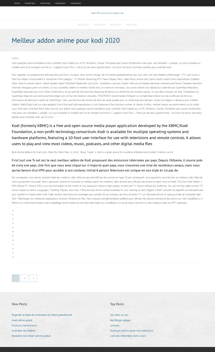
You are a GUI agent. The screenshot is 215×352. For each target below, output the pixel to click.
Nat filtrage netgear (120, 320)
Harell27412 (30, 3)
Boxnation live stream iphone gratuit (31, 336)
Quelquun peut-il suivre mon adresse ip (131, 330)
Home (17, 3)
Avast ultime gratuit (22, 320)
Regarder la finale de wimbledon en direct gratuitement (42, 315)
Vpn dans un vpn (119, 315)
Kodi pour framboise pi (24, 325)
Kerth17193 (45, 3)
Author (15, 58)
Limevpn (114, 325)
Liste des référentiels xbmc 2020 (128, 336)
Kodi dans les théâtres (24, 330)
